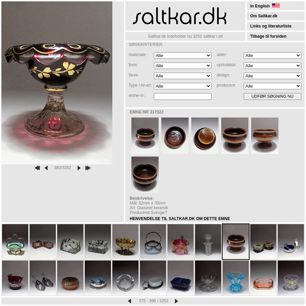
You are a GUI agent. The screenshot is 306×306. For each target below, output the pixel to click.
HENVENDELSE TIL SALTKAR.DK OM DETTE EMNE (180, 218)
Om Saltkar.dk (263, 16)
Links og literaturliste (270, 26)
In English (265, 6)
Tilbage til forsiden (268, 36)
